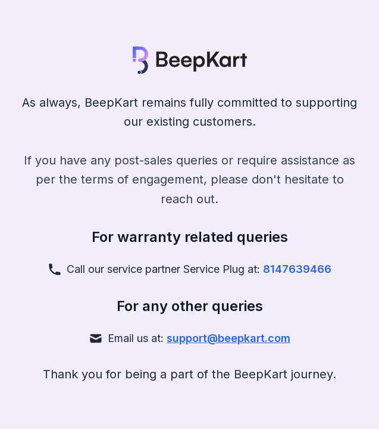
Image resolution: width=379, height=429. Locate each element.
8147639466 (297, 269)
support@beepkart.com (228, 338)
